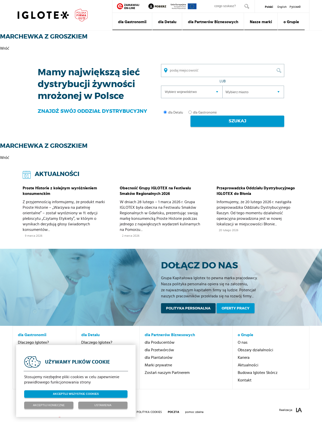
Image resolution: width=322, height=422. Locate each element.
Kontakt (245, 373)
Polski (269, 6)
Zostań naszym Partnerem (167, 365)
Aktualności (248, 358)
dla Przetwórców (159, 343)
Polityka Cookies (149, 404)
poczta (173, 404)
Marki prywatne (158, 358)
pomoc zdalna (194, 404)
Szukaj (257, 113)
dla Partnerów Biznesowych (213, 22)
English (282, 6)
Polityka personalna (188, 301)
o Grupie (291, 22)
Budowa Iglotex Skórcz (257, 365)
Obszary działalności (255, 343)
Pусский (295, 6)
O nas (243, 335)
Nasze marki (261, 22)
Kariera (244, 350)
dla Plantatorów (159, 350)
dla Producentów (160, 335)
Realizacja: (290, 403)
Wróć (4, 48)
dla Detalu (167, 22)
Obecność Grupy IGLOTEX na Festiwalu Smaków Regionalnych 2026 (155, 183)
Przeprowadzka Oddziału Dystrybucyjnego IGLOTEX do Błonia (256, 183)
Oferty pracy (236, 301)
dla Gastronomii (132, 22)
